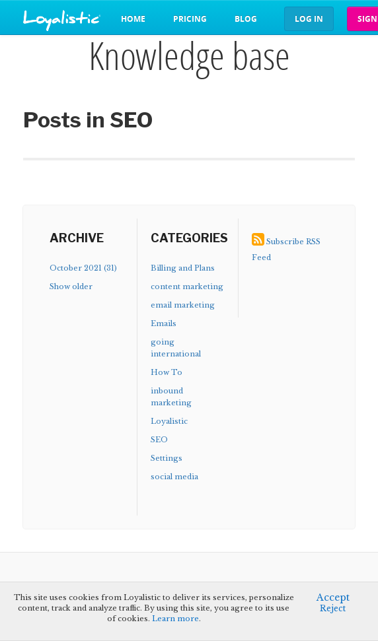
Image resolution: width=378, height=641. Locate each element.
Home (133, 18)
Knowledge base (189, 55)
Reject (333, 608)
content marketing (187, 286)
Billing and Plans (183, 268)
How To (166, 372)
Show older (71, 286)
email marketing (183, 305)
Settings (166, 458)
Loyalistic (169, 421)
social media (174, 476)
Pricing (190, 18)
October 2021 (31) (83, 268)
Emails (163, 323)
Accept (333, 597)
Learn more (175, 618)
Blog (246, 18)
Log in (309, 18)
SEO (159, 439)
